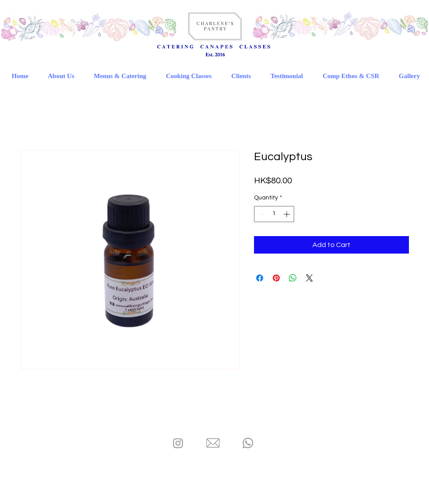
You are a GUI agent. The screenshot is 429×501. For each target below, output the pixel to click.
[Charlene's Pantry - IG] (178, 443)
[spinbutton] (274, 214)
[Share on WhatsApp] (293, 278)
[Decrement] (260, 214)
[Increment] (287, 214)
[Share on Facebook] (259, 278)
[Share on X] (309, 278)
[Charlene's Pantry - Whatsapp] (247, 443)
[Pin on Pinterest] (276, 278)
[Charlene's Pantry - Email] (213, 443)
